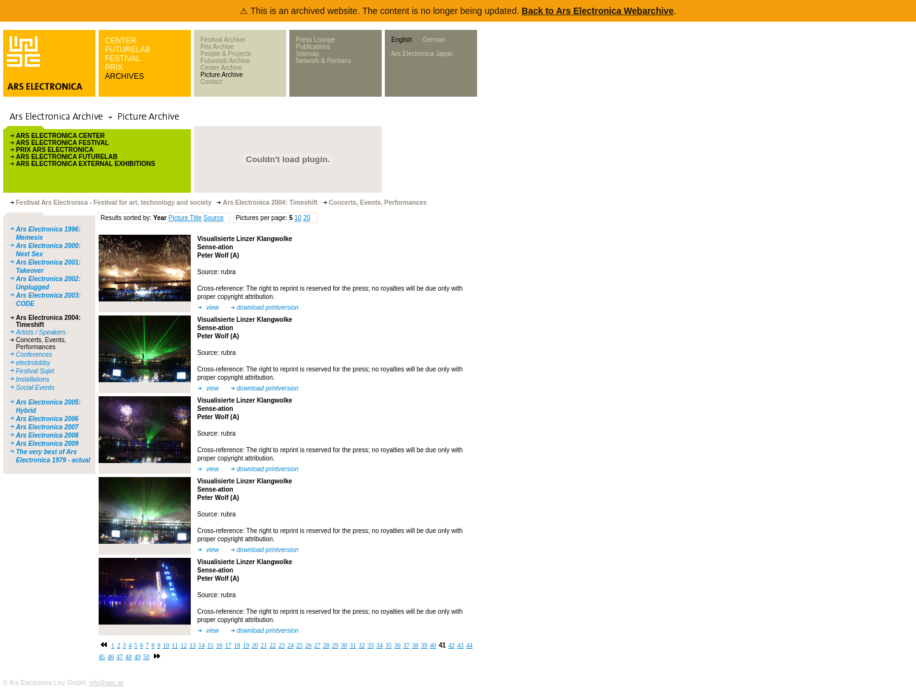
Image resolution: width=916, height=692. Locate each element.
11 (175, 645)
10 (298, 217)
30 (344, 645)
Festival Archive (222, 39)
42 (451, 645)
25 (299, 645)
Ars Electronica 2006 (47, 418)
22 (273, 645)
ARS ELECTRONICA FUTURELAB (67, 156)
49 (137, 656)
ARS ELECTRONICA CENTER (60, 135)
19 (246, 645)
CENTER (120, 40)
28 (326, 645)
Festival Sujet (35, 371)
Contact (211, 81)
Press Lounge (315, 39)
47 (119, 656)
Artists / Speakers (41, 332)
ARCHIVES (124, 76)
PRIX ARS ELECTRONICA (55, 149)
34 (380, 645)
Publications (313, 46)
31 (353, 645)
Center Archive (221, 67)
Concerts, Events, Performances (41, 343)
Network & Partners (323, 60)
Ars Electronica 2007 (47, 427)
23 (282, 645)
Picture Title (185, 217)
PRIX (114, 67)
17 (228, 645)
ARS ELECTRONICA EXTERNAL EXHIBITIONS (85, 163)
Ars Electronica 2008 (47, 435)
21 (264, 645)
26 (308, 645)
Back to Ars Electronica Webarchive (598, 11)
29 (335, 645)
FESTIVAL (123, 58)
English (401, 39)
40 (433, 645)
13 (193, 645)
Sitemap (307, 53)
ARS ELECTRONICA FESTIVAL (62, 142)
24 (291, 645)
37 (406, 645)
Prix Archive (217, 46)
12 (184, 645)
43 (460, 645)
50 (146, 656)
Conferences (34, 354)
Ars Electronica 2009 (47, 443)
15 (210, 645)
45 (102, 656)
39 (424, 645)
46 (111, 656)
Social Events (35, 387)
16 (219, 645)
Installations (33, 379)
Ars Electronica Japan (422, 53)
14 (201, 645)
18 (237, 645)
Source (214, 217)
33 (371, 645)
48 (128, 656)
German (433, 39)
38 (415, 645)
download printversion (267, 307)
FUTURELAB (127, 49)
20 (306, 217)
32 (362, 645)
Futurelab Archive (225, 60)
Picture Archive (221, 74)
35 (388, 645)
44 (469, 645)
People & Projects (225, 53)
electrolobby (33, 362)
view (212, 307)
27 (317, 645)
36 (397, 645)
